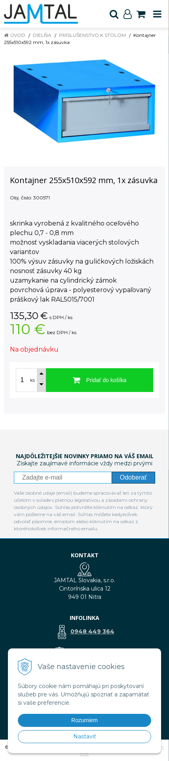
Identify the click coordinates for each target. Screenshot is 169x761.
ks (32, 380)
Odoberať (133, 477)
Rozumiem (84, 720)
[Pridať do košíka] (99, 380)
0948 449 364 (92, 631)
